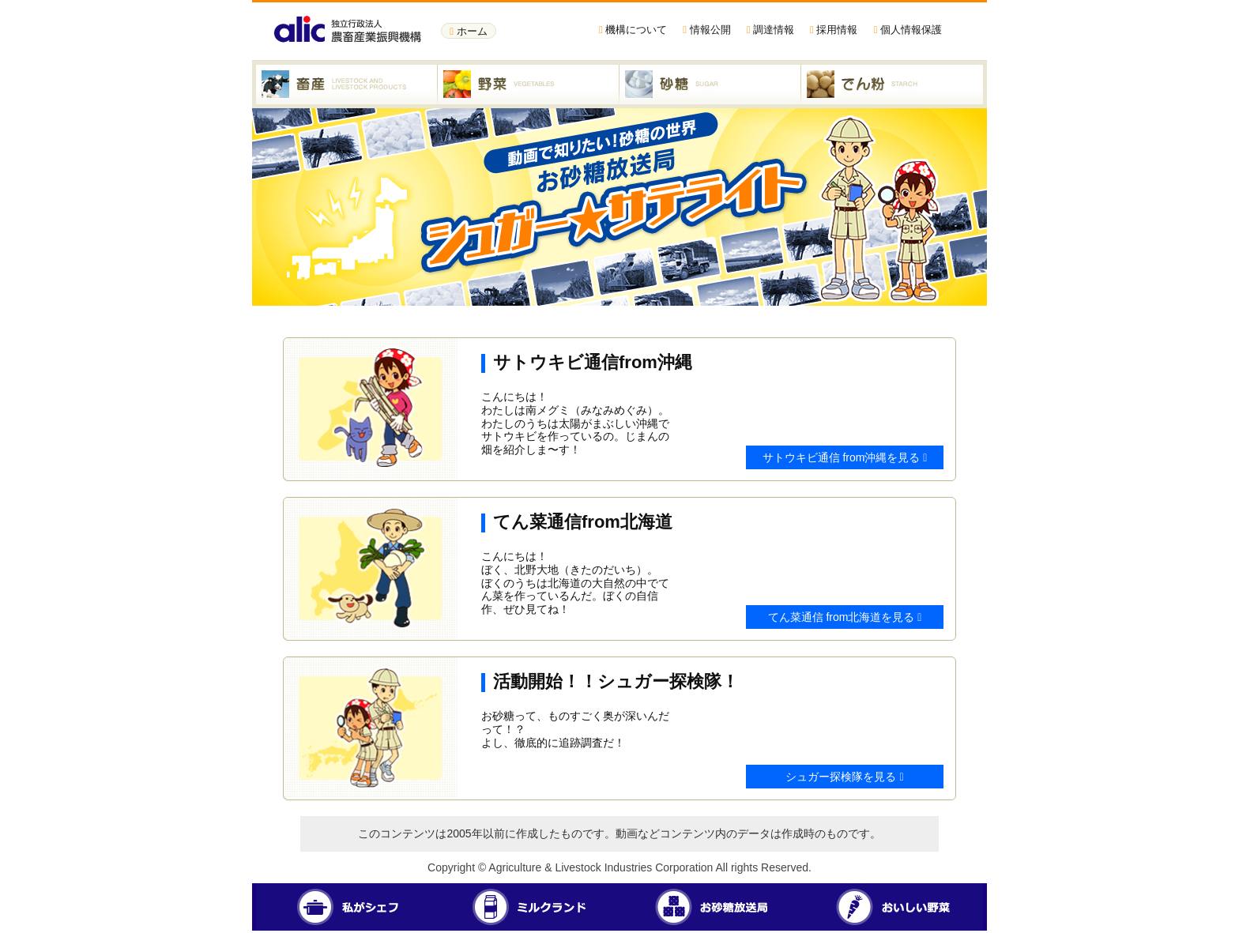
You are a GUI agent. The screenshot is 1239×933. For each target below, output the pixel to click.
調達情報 (770, 30)
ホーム (468, 31)
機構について (633, 30)
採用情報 (833, 30)
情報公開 (706, 30)
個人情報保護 (907, 30)
